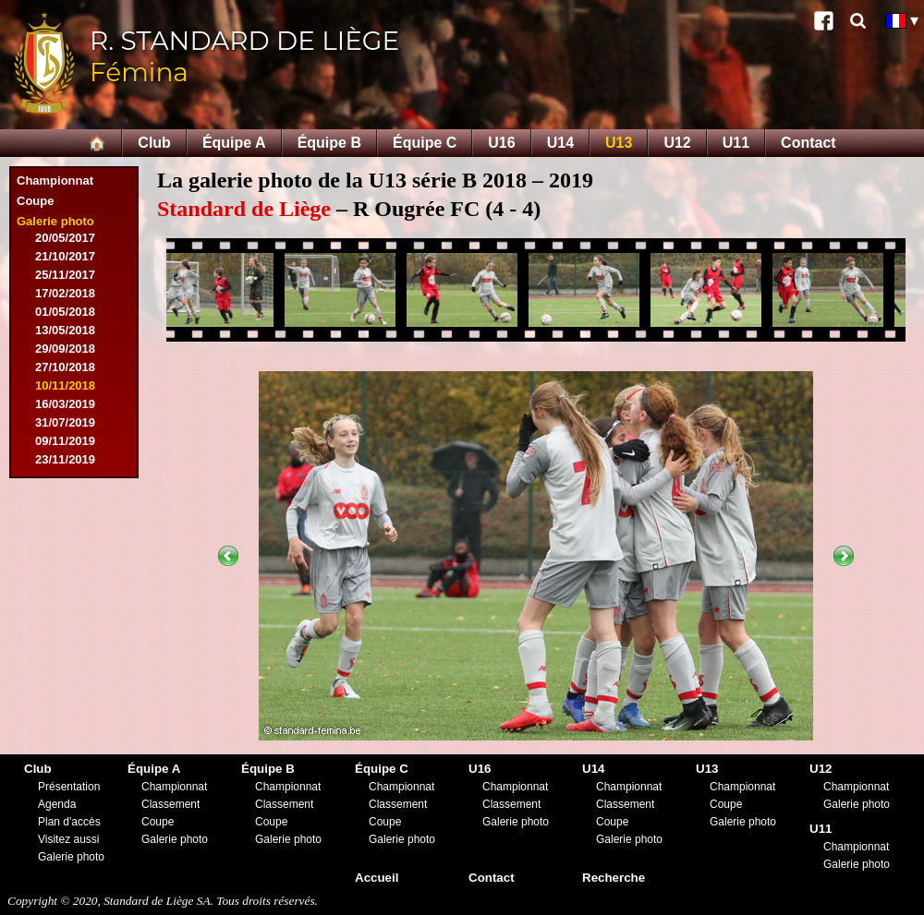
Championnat (55, 180)
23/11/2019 (65, 459)
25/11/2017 (65, 275)
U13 (618, 142)
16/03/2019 (65, 404)
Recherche (613, 878)
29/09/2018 (65, 348)
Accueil (376, 878)
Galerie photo (55, 221)
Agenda (57, 804)
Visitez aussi (68, 839)
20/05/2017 (65, 238)
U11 (736, 142)
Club (154, 142)
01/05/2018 (65, 312)
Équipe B (329, 142)
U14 (560, 142)
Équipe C (424, 142)
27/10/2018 (65, 367)
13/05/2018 (65, 330)
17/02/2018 (65, 293)
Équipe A (234, 142)
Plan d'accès (69, 821)
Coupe (35, 201)
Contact (808, 142)
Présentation (69, 786)
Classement (170, 804)
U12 (676, 142)
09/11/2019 (65, 441)
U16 (501, 142)
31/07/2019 (65, 422)
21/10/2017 (65, 256)
